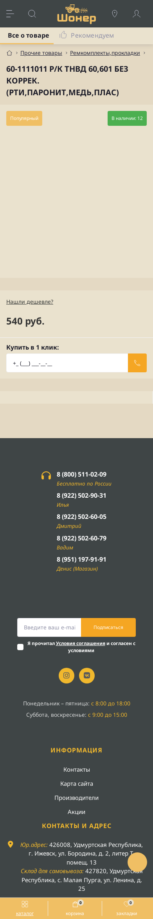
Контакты (76, 769)
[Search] (36, 14)
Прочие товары (41, 52)
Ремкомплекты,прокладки (105, 52)
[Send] (137, 362)
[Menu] (14, 14)
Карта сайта (76, 783)
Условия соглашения (80, 643)
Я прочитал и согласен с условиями (81, 647)
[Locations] (118, 14)
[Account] (140, 14)
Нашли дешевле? (29, 301)
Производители (76, 797)
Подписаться (108, 627)
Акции (76, 812)
